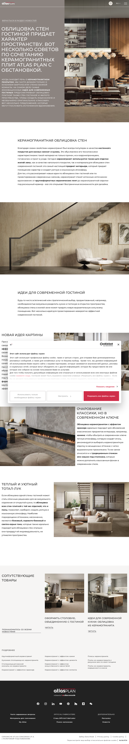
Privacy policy (103, 737)
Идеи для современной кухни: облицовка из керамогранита (105, 622)
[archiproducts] (83, 704)
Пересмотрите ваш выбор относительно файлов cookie (92, 740)
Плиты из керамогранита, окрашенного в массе (99, 667)
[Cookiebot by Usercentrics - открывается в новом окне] (102, 344)
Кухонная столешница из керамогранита (20, 660)
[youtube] (60, 704)
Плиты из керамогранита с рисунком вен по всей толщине (102, 661)
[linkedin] (53, 704)
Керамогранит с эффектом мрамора (18, 670)
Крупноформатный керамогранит (17, 656)
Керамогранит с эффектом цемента (61, 660)
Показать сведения (105, 387)
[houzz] (76, 704)
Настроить (64, 396)
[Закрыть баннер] (118, 344)
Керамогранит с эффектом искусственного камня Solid (57, 665)
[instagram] (45, 704)
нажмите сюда (23, 376)
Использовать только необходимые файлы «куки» (27, 396)
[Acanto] (123, 740)
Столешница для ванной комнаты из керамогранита (14, 665)
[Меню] (125, 3)
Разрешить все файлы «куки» (101, 396)
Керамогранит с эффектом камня (60, 656)
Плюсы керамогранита (98, 656)
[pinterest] (68, 704)
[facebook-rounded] (38, 704)
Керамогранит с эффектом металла (61, 670)
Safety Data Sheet (86, 737)
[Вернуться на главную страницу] (53, 3)
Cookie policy (118, 737)
